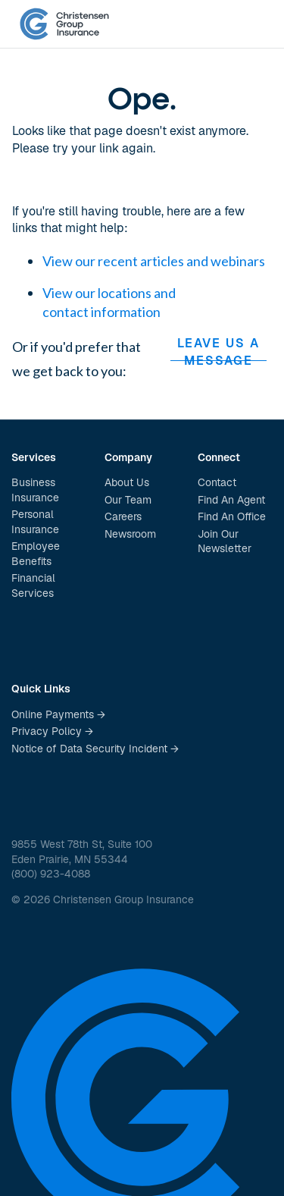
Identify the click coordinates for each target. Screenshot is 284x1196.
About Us (127, 482)
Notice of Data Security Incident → (95, 748)
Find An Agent (231, 500)
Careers (123, 516)
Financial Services (33, 585)
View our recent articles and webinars (153, 261)
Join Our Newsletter (224, 541)
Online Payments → (58, 714)
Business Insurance (35, 490)
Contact (217, 482)
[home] (64, 24)
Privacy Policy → (52, 731)
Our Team (128, 500)
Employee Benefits (35, 553)
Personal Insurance (35, 521)
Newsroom (130, 534)
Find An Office (232, 516)
